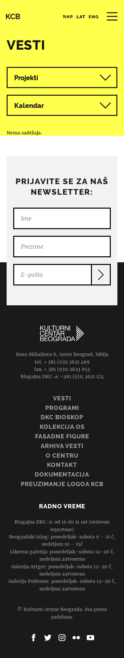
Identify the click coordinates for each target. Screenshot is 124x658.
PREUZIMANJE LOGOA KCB (62, 484)
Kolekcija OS (62, 426)
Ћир (68, 16)
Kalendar (62, 105)
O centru (62, 455)
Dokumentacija (62, 474)
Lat (80, 16)
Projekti (26, 78)
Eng (94, 16)
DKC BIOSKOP (62, 417)
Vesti (62, 398)
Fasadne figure (62, 436)
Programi (62, 407)
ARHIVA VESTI (62, 445)
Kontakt (62, 464)
